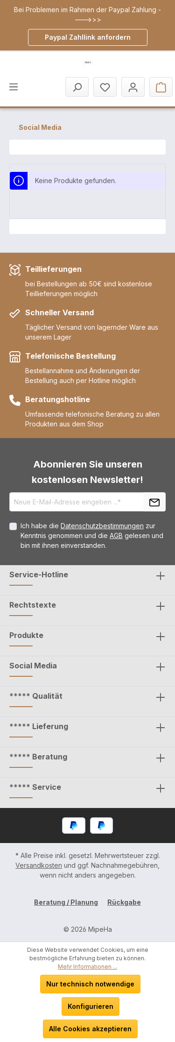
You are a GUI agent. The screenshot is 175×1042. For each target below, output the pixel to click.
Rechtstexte (32, 605)
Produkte (26, 635)
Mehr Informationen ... (87, 966)
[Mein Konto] (133, 87)
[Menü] (13, 86)
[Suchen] (77, 87)
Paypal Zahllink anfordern (88, 37)
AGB (116, 535)
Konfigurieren (90, 1006)
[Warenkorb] (161, 87)
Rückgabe (124, 902)
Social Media (33, 665)
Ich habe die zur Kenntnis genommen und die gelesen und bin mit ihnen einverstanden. (92, 535)
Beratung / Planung (66, 902)
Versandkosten (38, 865)
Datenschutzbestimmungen (102, 526)
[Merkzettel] (105, 87)
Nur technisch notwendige (90, 984)
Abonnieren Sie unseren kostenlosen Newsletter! (87, 472)
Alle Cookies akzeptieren (90, 1029)
